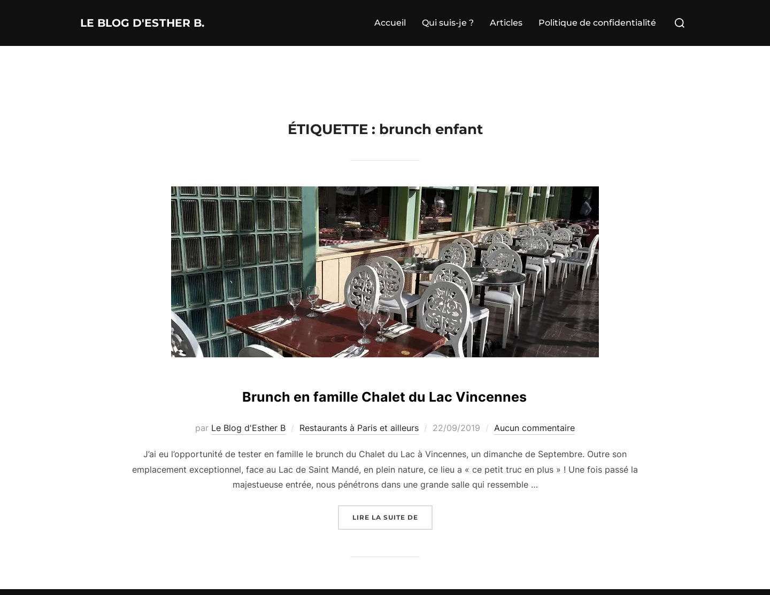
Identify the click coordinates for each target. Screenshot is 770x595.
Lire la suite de (392, 516)
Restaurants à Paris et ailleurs (359, 427)
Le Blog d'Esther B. (163, 23)
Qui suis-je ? (448, 23)
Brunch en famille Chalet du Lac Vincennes (384, 393)
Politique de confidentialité (597, 23)
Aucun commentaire (534, 427)
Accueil (390, 23)
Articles (506, 23)
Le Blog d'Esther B (248, 427)
